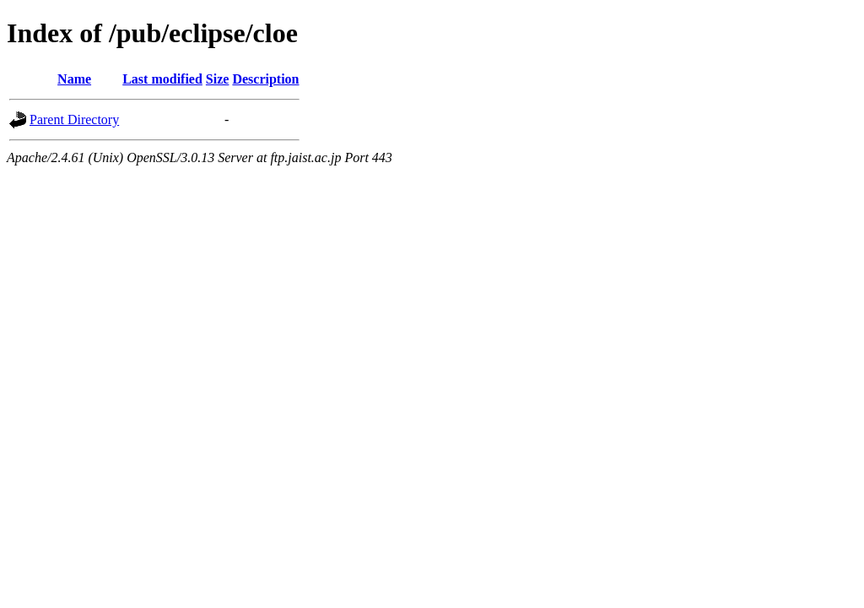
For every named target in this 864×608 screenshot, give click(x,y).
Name (74, 79)
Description (265, 79)
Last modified (162, 79)
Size (218, 79)
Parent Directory (74, 119)
